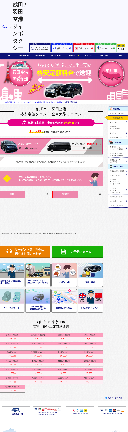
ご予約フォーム (81, 251)
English (121, 49)
